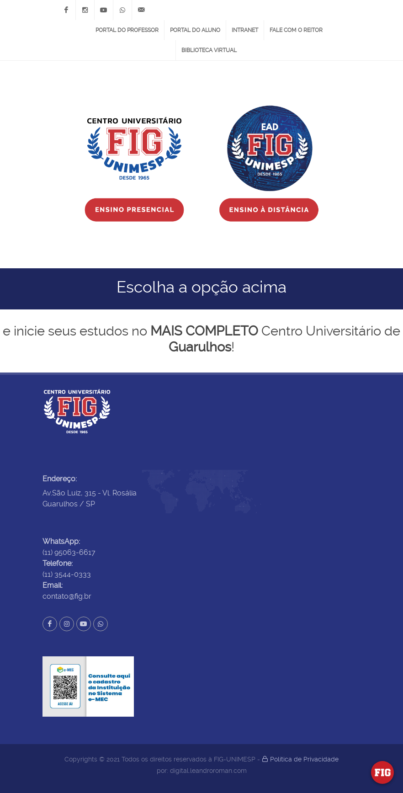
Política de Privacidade (300, 759)
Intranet (245, 30)
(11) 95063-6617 (68, 552)
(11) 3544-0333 (66, 574)
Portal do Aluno (195, 30)
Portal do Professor (127, 30)
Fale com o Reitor (296, 30)
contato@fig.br (66, 596)
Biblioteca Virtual (209, 50)
